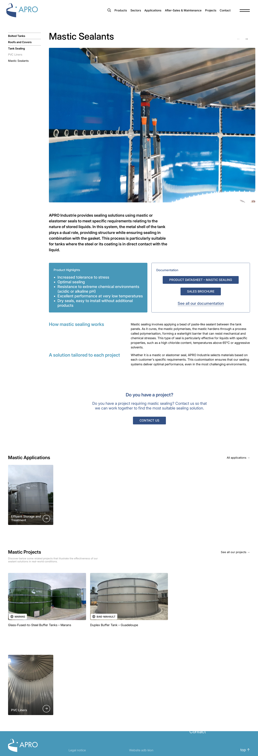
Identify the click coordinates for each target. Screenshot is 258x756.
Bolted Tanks (16, 36)
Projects (207, 12)
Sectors (128, 12)
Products (112, 12)
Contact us (149, 420)
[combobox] (80, 12)
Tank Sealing (16, 48)
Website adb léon (141, 750)
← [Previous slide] (239, 38)
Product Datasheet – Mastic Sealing (200, 280)
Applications (146, 12)
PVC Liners (15, 54)
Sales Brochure (200, 291)
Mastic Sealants (18, 60)
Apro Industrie (26, 12)
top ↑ (245, 750)
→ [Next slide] (246, 38)
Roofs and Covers (20, 42)
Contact (222, 12)
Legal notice (77, 750)
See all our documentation (201, 303)
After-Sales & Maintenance (178, 12)
